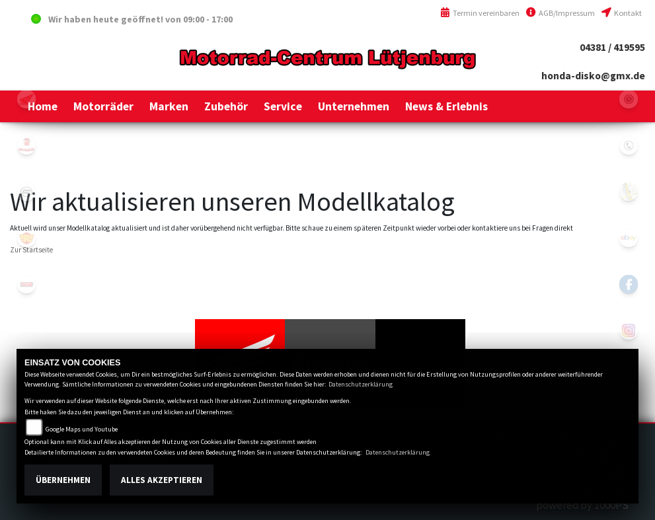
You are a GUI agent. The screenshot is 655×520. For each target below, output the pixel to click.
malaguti (26, 145)
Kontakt (621, 13)
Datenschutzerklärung (360, 384)
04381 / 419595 (612, 47)
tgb (26, 284)
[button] (103, 106)
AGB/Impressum (560, 13)
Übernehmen (63, 480)
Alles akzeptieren (161, 480)
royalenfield (26, 238)
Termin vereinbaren (480, 13)
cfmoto (26, 191)
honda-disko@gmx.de (593, 75)
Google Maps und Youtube (82, 429)
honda (26, 99)
